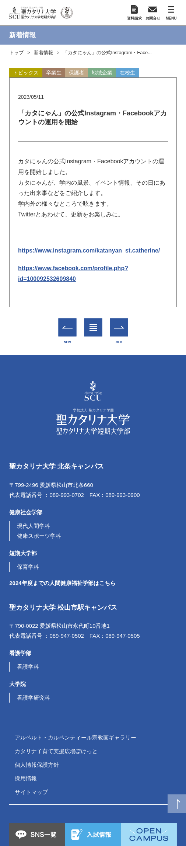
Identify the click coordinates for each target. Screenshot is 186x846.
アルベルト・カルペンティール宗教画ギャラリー (75, 737)
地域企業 (102, 73)
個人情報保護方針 (37, 765)
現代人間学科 (33, 526)
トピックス (26, 73)
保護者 (76, 73)
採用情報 (26, 778)
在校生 (127, 73)
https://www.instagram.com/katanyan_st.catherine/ (89, 250)
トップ (16, 52)
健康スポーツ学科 (39, 536)
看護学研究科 (33, 697)
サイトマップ (31, 792)
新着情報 (43, 52)
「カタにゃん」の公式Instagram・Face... (107, 52)
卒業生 (54, 73)
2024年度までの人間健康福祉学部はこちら (62, 583)
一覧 (93, 322)
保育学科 (28, 567)
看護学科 (28, 667)
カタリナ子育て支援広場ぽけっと (56, 751)
